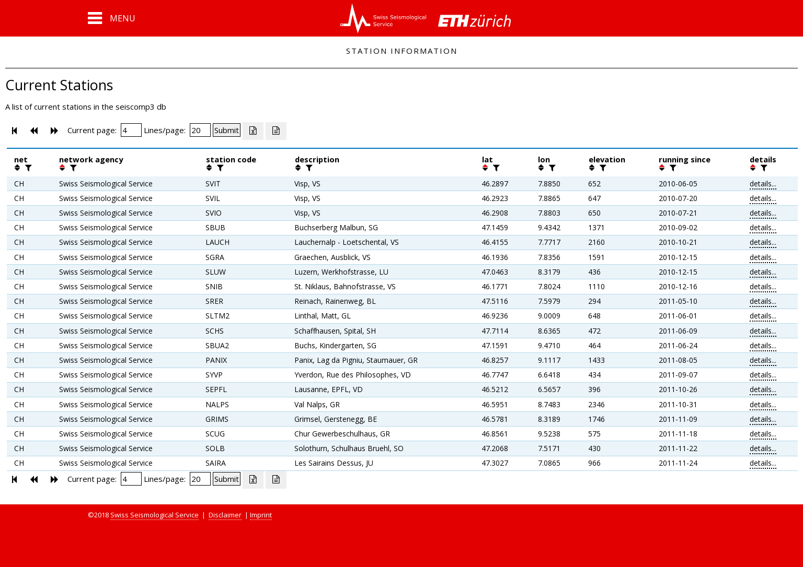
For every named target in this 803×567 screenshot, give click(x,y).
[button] (111, 18)
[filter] (27, 167)
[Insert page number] (131, 130)
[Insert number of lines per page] (200, 130)
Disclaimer (225, 514)
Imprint (261, 514)
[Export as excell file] (253, 131)
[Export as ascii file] (276, 131)
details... (763, 183)
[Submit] (226, 130)
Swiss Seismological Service (154, 514)
